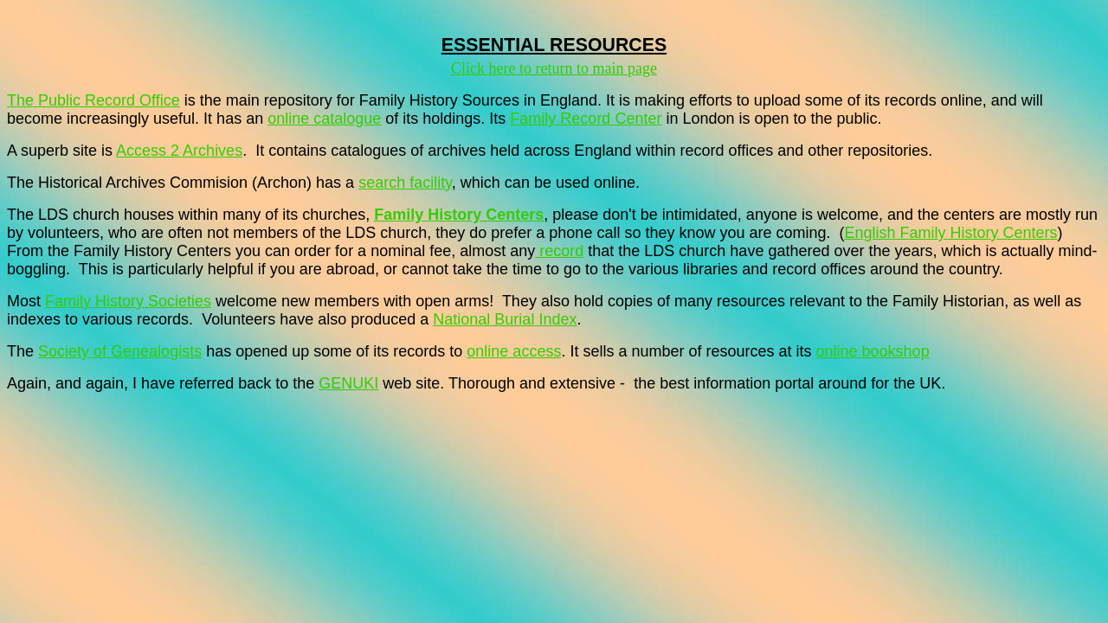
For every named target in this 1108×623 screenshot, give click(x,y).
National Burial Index (505, 319)
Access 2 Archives (179, 150)
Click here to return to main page (554, 68)
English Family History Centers (951, 232)
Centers (515, 214)
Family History (430, 214)
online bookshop (873, 351)
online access (514, 351)
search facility (405, 182)
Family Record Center (585, 118)
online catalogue (324, 118)
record (559, 251)
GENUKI (348, 383)
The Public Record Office (93, 100)
